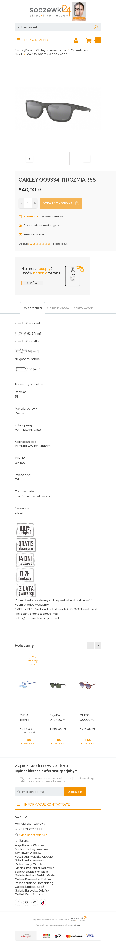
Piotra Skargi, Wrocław (30, 864)
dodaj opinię (60, 243)
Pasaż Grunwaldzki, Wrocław (34, 857)
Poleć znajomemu (32, 234)
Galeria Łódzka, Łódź (29, 887)
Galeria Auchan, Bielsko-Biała (35, 875)
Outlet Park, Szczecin (29, 894)
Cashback (31, 216)
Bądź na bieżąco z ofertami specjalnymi (46, 768)
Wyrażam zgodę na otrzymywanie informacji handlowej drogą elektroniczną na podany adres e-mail (57, 780)
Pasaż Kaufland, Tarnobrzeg (34, 883)
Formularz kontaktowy (30, 824)
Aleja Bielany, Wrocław (29, 845)
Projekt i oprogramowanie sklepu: (58, 925)
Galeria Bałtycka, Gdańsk (32, 890)
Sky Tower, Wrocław (28, 853)
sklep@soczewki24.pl (33, 835)
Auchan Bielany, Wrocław (31, 849)
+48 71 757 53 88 (30, 829)
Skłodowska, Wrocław (29, 860)
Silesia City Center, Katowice (34, 868)
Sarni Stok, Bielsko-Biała (31, 872)
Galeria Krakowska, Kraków (33, 879)
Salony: (24, 841)
